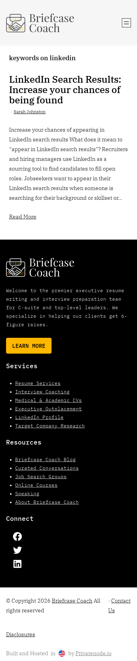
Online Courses (36, 485)
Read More (22, 216)
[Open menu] (126, 22)
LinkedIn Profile (39, 417)
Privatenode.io (93, 653)
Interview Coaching (42, 392)
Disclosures (20, 634)
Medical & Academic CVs (48, 400)
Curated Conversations (47, 468)
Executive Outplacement (48, 409)
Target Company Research (50, 426)
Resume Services (38, 383)
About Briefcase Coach (47, 502)
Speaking (27, 493)
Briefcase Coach (72, 600)
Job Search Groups (41, 476)
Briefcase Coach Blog (45, 459)
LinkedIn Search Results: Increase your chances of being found (65, 89)
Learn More (28, 345)
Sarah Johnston (29, 112)
